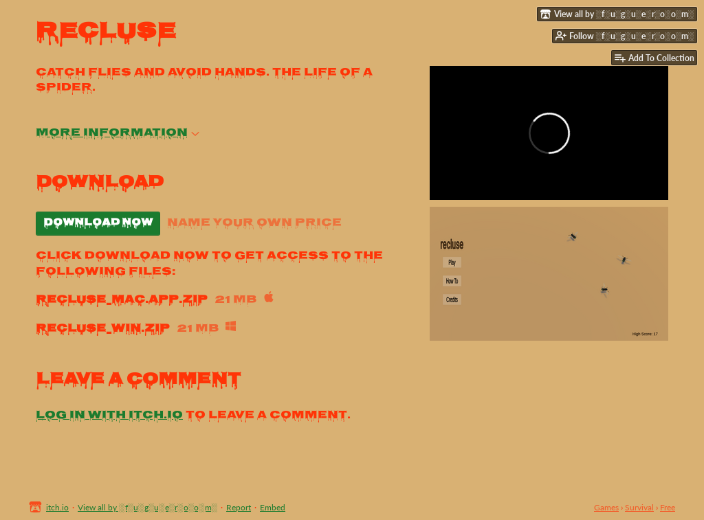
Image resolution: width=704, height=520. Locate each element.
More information (117, 133)
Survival (639, 507)
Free (667, 507)
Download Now (98, 223)
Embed (272, 507)
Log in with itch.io (109, 416)
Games (606, 507)
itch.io (57, 507)
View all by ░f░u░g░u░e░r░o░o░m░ (147, 507)
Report (238, 507)
